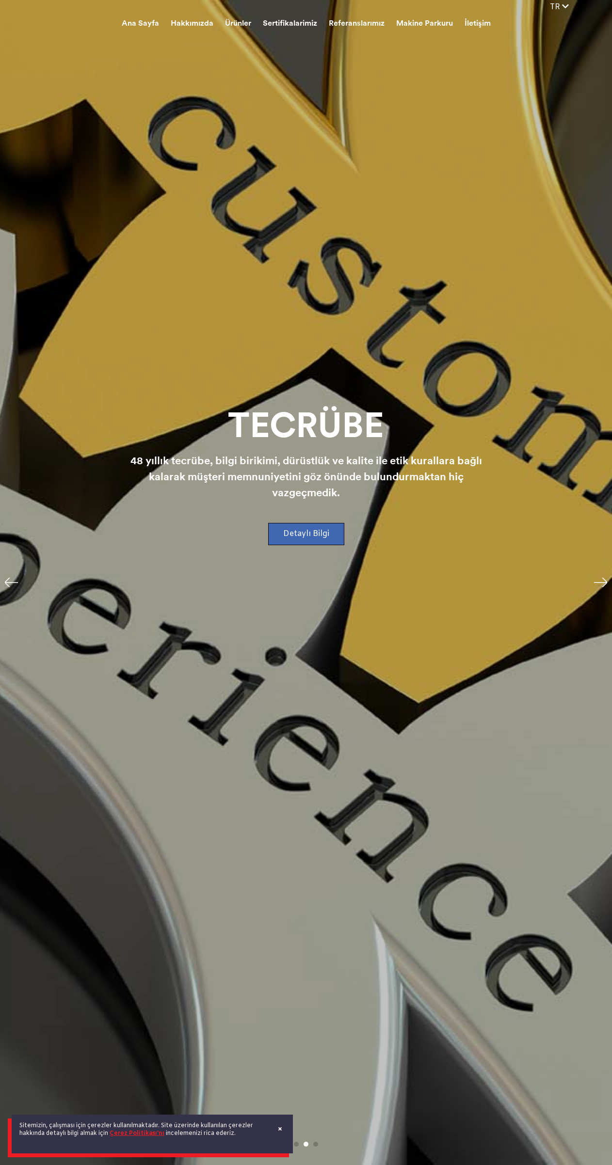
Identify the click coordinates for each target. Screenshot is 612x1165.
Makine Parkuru (424, 24)
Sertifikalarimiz (290, 24)
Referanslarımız (357, 24)
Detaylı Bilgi (306, 534)
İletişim (478, 24)
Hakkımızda (192, 24)
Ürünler (238, 24)
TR (559, 7)
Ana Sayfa (140, 24)
